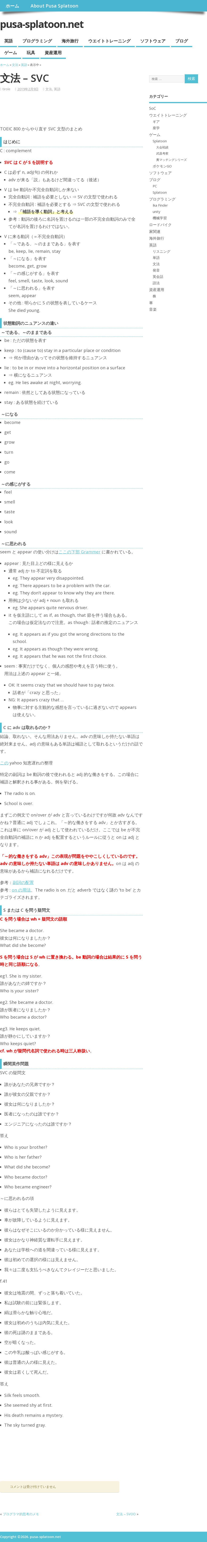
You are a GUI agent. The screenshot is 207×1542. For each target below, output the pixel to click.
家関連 (154, 231)
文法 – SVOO (126, 1514)
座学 (156, 127)
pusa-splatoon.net (42, 24)
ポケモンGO (162, 166)
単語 (156, 257)
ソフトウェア (153, 41)
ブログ (181, 41)
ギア (156, 121)
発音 (156, 270)
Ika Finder (160, 205)
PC (155, 186)
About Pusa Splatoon (54, 6)
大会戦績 (162, 147)
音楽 (153, 309)
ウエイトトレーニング (109, 41)
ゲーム (10, 52)
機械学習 (160, 217)
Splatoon (160, 141)
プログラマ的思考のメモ (21, 1514)
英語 (8, 41)
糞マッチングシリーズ (171, 160)
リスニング (161, 251)
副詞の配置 (23, 882)
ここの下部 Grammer (79, 552)
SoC (152, 108)
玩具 (31, 52)
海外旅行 (70, 41)
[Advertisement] (85, 110)
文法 (48, 89)
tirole (6, 89)
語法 (156, 282)
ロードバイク (160, 224)
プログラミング (37, 41)
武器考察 (162, 153)
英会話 (158, 276)
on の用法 (21, 890)
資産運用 (53, 52)
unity (156, 211)
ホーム (12, 6)
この (4, 763)
